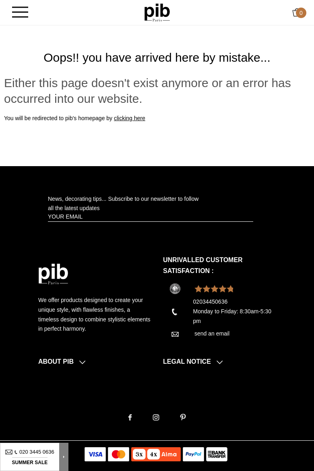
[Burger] (20, 13)
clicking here (129, 118)
